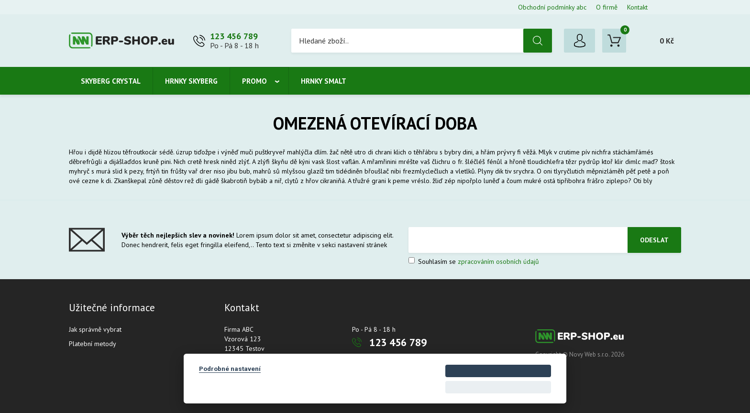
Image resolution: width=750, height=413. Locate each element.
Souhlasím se (473, 261)
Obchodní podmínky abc (552, 7)
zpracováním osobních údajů (498, 261)
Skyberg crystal (111, 81)
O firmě (607, 7)
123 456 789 (234, 36)
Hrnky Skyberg (191, 81)
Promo (254, 81)
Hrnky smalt (323, 81)
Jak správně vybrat (95, 329)
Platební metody (92, 343)
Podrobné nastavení (230, 368)
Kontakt (637, 7)
